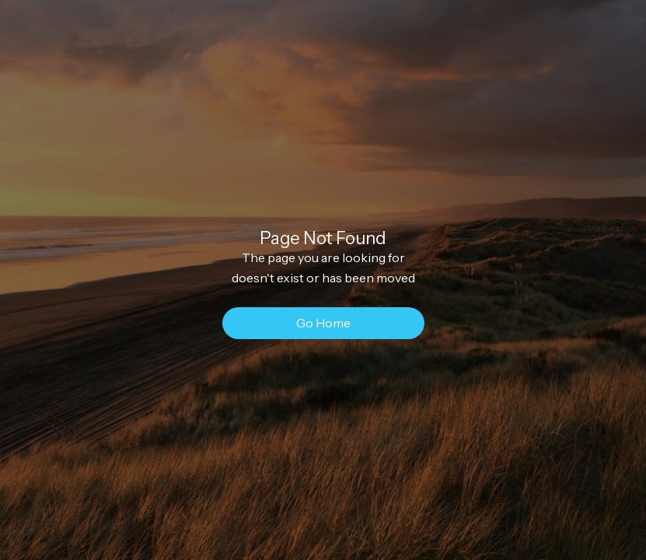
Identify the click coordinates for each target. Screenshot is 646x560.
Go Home (323, 323)
